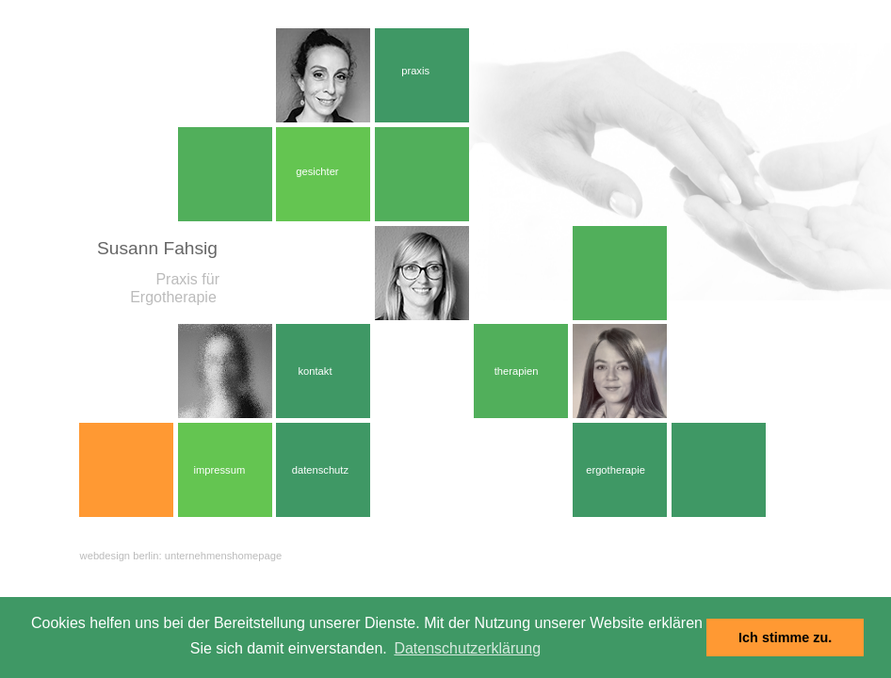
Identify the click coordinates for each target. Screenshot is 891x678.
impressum (220, 470)
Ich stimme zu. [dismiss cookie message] (785, 637)
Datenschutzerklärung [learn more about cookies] (467, 648)
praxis (415, 70)
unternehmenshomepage (223, 555)
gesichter (317, 171)
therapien (516, 371)
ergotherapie (615, 470)
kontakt (315, 371)
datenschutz (320, 470)
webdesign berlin (119, 555)
